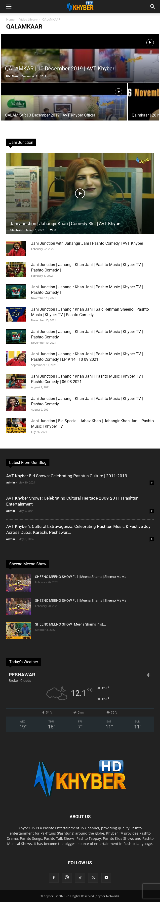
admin (10, 482)
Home (10, 19)
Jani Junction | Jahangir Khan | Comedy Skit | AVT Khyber (66, 223)
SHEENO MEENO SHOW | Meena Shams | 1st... (70, 624)
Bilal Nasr (11, 76)
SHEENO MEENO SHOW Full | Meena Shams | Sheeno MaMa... (82, 577)
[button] (8, 6)
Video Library (28, 19)
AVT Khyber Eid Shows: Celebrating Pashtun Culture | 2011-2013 (66, 475)
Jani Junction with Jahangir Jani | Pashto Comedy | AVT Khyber (87, 243)
